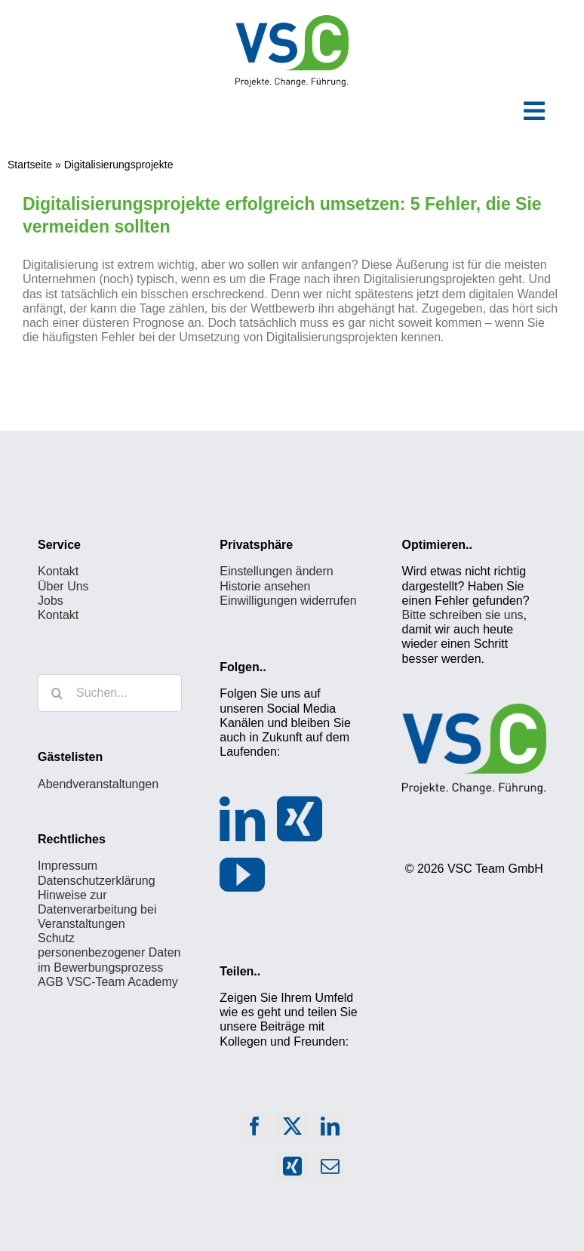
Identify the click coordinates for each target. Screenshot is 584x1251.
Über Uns (63, 586)
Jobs (50, 600)
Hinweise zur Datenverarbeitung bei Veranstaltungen (97, 909)
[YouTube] (242, 875)
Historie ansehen (265, 586)
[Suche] (56, 693)
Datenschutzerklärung (96, 880)
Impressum (67, 865)
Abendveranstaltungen (98, 784)
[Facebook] (255, 1130)
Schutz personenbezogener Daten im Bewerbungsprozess (109, 952)
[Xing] (299, 819)
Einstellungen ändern (276, 571)
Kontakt (58, 571)
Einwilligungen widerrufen (288, 600)
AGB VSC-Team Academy (108, 981)
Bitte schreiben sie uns (463, 615)
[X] (293, 1130)
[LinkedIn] (242, 819)
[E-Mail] (330, 1170)
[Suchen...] (110, 693)
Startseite (30, 165)
